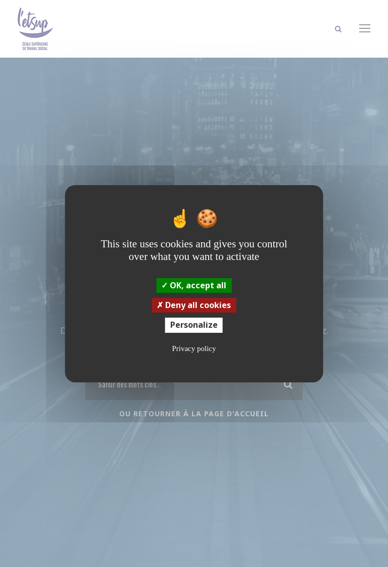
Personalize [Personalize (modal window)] (194, 324)
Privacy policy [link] (194, 348)
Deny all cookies (194, 305)
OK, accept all (193, 285)
